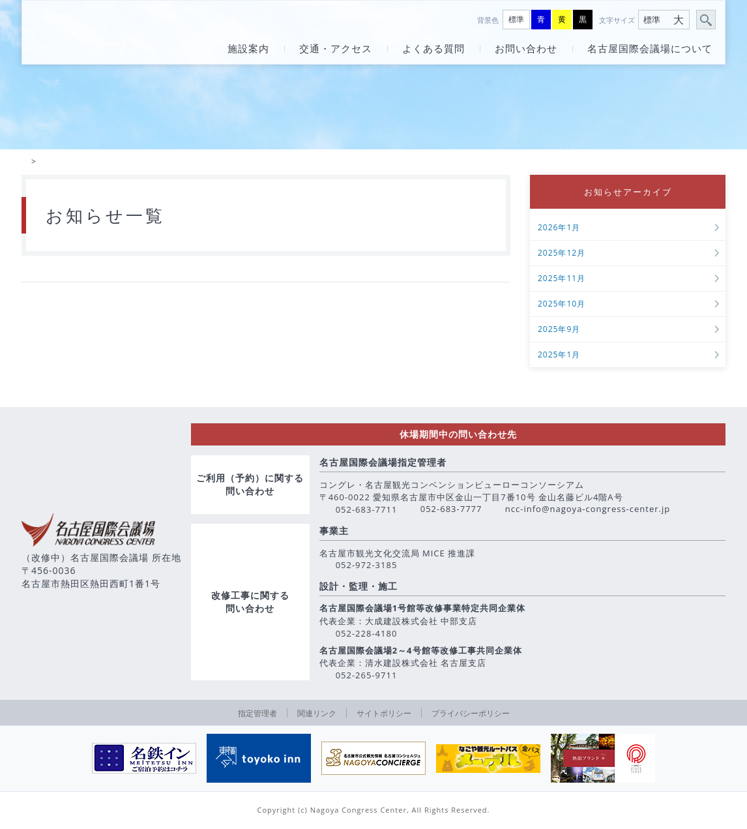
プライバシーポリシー (471, 714)
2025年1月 (559, 356)
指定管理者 (257, 714)
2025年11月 (561, 280)
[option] (144, 759)
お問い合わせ (526, 48)
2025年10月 (561, 305)
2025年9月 (559, 331)
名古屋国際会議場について (649, 48)
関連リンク (316, 714)
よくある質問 (433, 48)
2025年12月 (561, 254)
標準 (516, 19)
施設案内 (248, 48)
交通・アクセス (335, 48)
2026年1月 (559, 229)
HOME (25, 162)
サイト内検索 (706, 20)
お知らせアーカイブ (628, 192)
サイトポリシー (384, 714)
